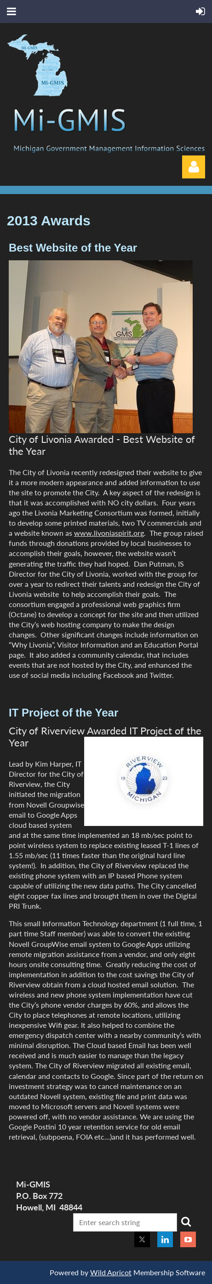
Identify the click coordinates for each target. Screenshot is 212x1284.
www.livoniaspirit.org (109, 532)
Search (186, 1221)
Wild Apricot (111, 1272)
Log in (193, 166)
